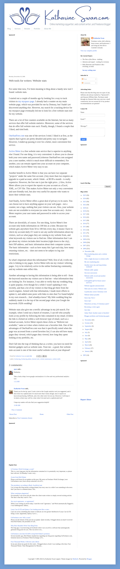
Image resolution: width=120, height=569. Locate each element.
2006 (85, 248)
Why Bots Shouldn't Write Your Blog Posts (24, 526)
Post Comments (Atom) (24, 418)
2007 (85, 245)
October (87, 323)
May (86, 339)
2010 (85, 236)
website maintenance (46, 359)
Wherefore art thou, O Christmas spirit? (96, 304)
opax (15, 369)
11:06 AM (17, 405)
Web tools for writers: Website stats (95, 289)
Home (42, 414)
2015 (85, 220)
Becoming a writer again (92, 307)
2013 (85, 226)
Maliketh (75, 559)
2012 (85, 230)
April (86, 342)
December (88, 251)
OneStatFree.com (16, 135)
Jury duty (87, 310)
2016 (85, 217)
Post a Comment (17, 410)
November (88, 320)
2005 (85, 355)
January (87, 351)
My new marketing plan (91, 262)
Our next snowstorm (90, 273)
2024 (85, 198)
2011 (84, 233)
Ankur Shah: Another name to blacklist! (96, 313)
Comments (86, 83)
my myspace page (26, 101)
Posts (84, 79)
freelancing (17, 359)
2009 (85, 239)
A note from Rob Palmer (18, 477)
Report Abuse (86, 400)
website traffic (56, 359)
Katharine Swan (19, 388)
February (88, 348)
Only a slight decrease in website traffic (96, 259)
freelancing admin (26, 359)
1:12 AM (16, 381)
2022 (85, 205)
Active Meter (15, 151)
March (87, 345)
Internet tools (35, 359)
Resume (27, 29)
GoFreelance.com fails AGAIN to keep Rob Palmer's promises (30, 534)
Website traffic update (91, 270)
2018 (85, 211)
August (87, 329)
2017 (85, 214)
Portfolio (37, 29)
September (88, 326)
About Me (47, 29)
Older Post (70, 414)
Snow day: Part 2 (89, 298)
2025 (85, 195)
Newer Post (13, 414)
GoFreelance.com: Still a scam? (21, 517)
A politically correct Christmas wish (95, 292)
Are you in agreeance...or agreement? (22, 501)
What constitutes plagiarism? (20, 493)
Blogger (89, 559)
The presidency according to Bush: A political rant (26, 485)
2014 (85, 223)
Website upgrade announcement (94, 286)
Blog (9, 29)
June (86, 335)
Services (18, 29)
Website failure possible (91, 295)
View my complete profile (89, 51)
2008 (85, 242)
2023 (85, 201)
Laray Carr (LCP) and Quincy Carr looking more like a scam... (30, 509)
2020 (85, 208)
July (86, 332)
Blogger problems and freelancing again (96, 316)
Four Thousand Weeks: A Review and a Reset (25, 542)
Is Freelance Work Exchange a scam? (22, 469)
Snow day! (87, 301)
